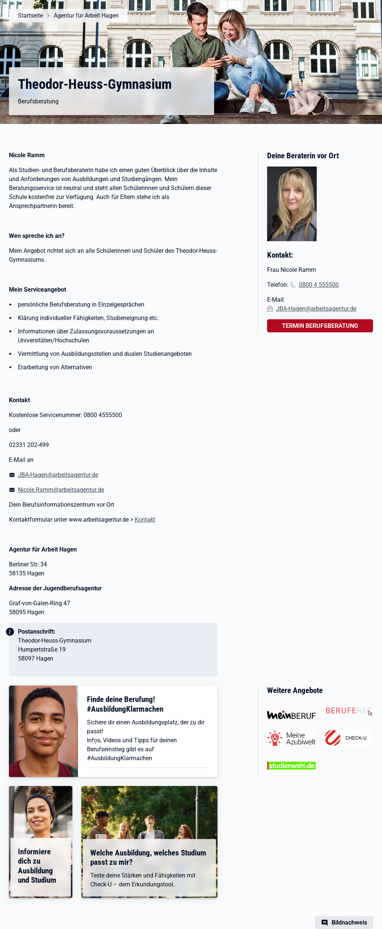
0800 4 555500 (319, 284)
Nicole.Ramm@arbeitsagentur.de (61, 489)
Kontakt (145, 519)
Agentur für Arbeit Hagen (86, 15)
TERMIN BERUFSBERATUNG (320, 325)
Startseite (30, 15)
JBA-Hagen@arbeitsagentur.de (58, 474)
